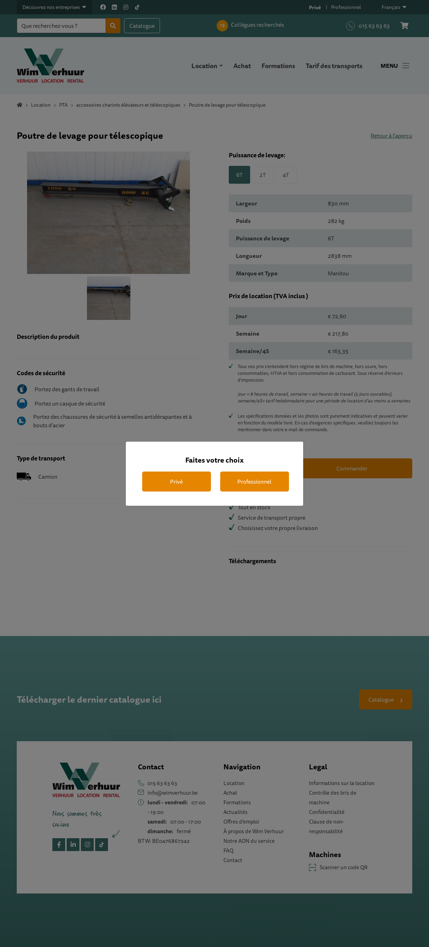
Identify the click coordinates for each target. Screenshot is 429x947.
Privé (176, 481)
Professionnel (254, 481)
